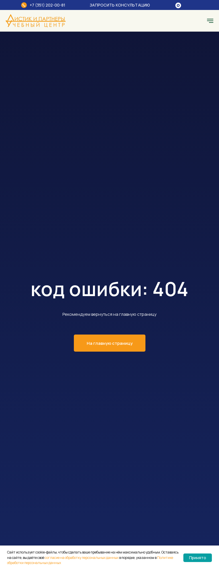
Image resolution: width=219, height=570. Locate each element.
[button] (124, 5)
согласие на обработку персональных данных (82, 557)
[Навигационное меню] (210, 21)
